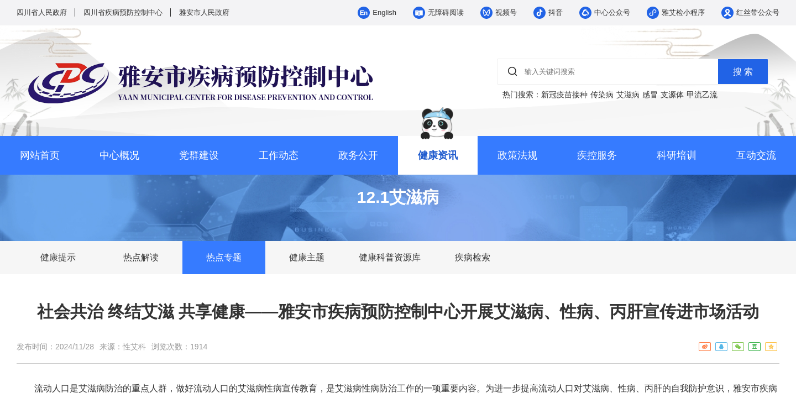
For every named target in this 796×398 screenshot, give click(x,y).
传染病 (602, 94)
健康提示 (58, 257)
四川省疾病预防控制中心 (123, 12)
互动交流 (756, 155)
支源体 (672, 94)
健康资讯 (438, 155)
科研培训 (676, 155)
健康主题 (306, 257)
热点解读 (141, 257)
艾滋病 (628, 94)
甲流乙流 (702, 94)
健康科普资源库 (390, 257)
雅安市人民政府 (204, 12)
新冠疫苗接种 (564, 94)
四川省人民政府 (42, 12)
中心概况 (119, 155)
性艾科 (134, 346)
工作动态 (278, 155)
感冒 (650, 94)
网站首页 (40, 155)
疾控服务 (597, 155)
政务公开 (358, 155)
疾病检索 (472, 257)
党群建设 (199, 155)
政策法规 (517, 155)
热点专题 (224, 257)
